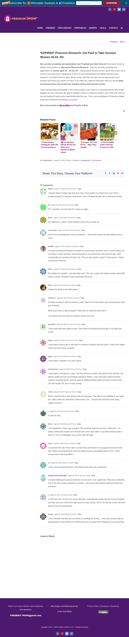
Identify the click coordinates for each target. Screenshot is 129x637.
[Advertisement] (20, 54)
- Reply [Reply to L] (76, 411)
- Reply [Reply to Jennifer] (80, 246)
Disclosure (104, 606)
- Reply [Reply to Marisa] (78, 424)
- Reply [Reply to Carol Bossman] (84, 369)
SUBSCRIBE (111, 3)
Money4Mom (65, 105)
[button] (64, 3)
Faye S (50, 356)
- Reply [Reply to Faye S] (78, 356)
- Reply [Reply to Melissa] (79, 189)
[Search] (122, 28)
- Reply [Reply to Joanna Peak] (82, 230)
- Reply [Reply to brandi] (78, 218)
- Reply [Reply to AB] (75, 205)
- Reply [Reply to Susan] (78, 443)
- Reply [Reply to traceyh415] (82, 324)
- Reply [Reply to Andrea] (78, 392)
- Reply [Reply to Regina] (80, 340)
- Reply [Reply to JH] (75, 463)
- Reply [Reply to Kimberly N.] (81, 298)
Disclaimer (115, 606)
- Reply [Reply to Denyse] (79, 514)
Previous (114, 42)
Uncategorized (85, 160)
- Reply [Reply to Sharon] (78, 269)
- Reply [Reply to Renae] (78, 285)
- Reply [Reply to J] (74, 495)
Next (122, 42)
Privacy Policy (93, 606)
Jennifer (51, 246)
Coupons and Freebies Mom (57, 475)
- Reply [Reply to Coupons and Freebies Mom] (92, 475)
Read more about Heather (19, 606)
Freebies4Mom (47, 160)
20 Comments (96, 160)
